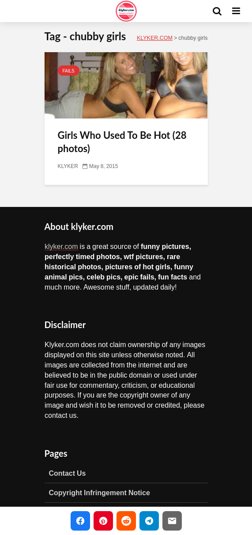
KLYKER (68, 166)
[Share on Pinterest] (103, 521)
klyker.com (61, 246)
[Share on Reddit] (126, 521)
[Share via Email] (172, 521)
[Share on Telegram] (149, 521)
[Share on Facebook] (80, 521)
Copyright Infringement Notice (99, 492)
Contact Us (67, 473)
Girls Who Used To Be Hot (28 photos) (122, 141)
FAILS (69, 71)
